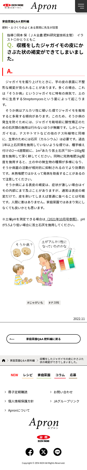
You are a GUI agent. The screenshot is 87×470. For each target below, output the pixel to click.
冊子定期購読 (17, 391)
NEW (14, 374)
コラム (60, 374)
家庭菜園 (44, 374)
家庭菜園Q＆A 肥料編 (22, 360)
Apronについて (19, 410)
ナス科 (55, 302)
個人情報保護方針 (21, 401)
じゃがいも (36, 302)
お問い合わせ (63, 391)
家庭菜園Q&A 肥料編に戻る (43, 339)
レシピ (28, 374)
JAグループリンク (66, 401)
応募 (73, 374)
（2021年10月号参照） (61, 219)
